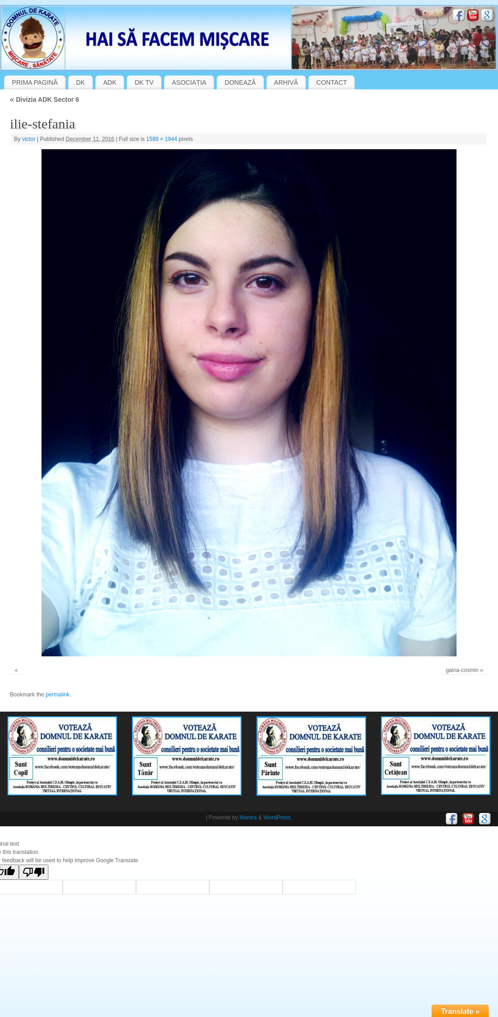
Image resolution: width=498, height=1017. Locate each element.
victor (29, 139)
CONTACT (331, 82)
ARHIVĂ (286, 82)
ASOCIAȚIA (189, 82)
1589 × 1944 (161, 139)
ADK (110, 82)
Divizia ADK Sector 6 (44, 99)
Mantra (247, 817)
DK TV (144, 82)
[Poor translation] (33, 872)
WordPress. (277, 817)
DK (80, 82)
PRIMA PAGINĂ (35, 82)
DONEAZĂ (240, 82)
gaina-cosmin (462, 670)
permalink (58, 694)
